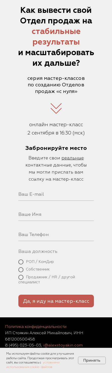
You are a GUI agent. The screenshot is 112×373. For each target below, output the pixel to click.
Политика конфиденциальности (35, 326)
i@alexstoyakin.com (63, 345)
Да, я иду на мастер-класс (56, 301)
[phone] (56, 234)
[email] (56, 194)
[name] (56, 214)
